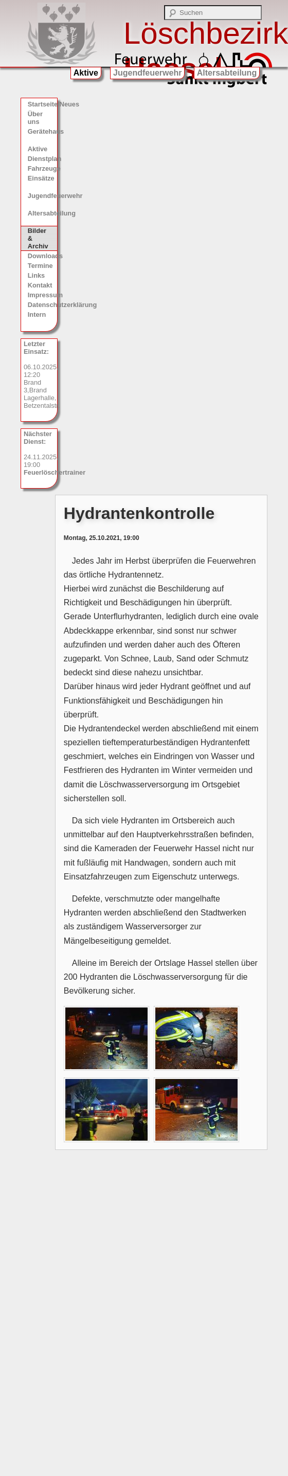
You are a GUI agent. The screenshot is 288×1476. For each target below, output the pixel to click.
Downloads (42, 256)
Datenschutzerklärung (42, 305)
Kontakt (40, 285)
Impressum (42, 295)
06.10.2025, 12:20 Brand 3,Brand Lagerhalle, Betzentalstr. (41, 374)
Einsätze (41, 178)
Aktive (86, 72)
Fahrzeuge (42, 168)
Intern (37, 314)
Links (36, 275)
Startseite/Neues (42, 104)
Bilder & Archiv (38, 238)
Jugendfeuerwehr (147, 72)
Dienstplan (42, 159)
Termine (40, 265)
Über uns (35, 117)
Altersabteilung (227, 72)
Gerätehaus (42, 131)
